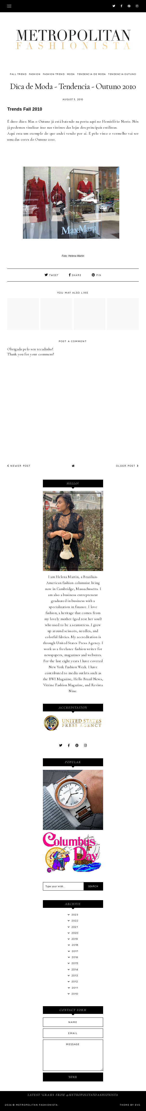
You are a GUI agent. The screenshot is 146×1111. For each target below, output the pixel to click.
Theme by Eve (130, 1105)
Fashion (35, 74)
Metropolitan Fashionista (37, 1105)
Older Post (127, 465)
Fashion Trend (54, 74)
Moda (71, 74)
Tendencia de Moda (91, 74)
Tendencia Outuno (122, 74)
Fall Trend (18, 74)
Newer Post (19, 465)
